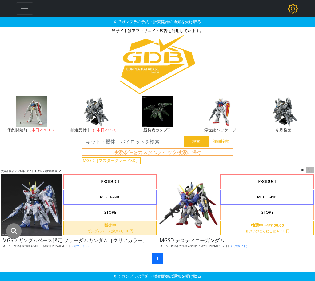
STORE (110, 212)
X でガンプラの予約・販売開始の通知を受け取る (157, 21)
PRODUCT (110, 181)
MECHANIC (110, 197)
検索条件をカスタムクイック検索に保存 (157, 152)
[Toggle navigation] (24, 8)
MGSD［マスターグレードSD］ (111, 160)
